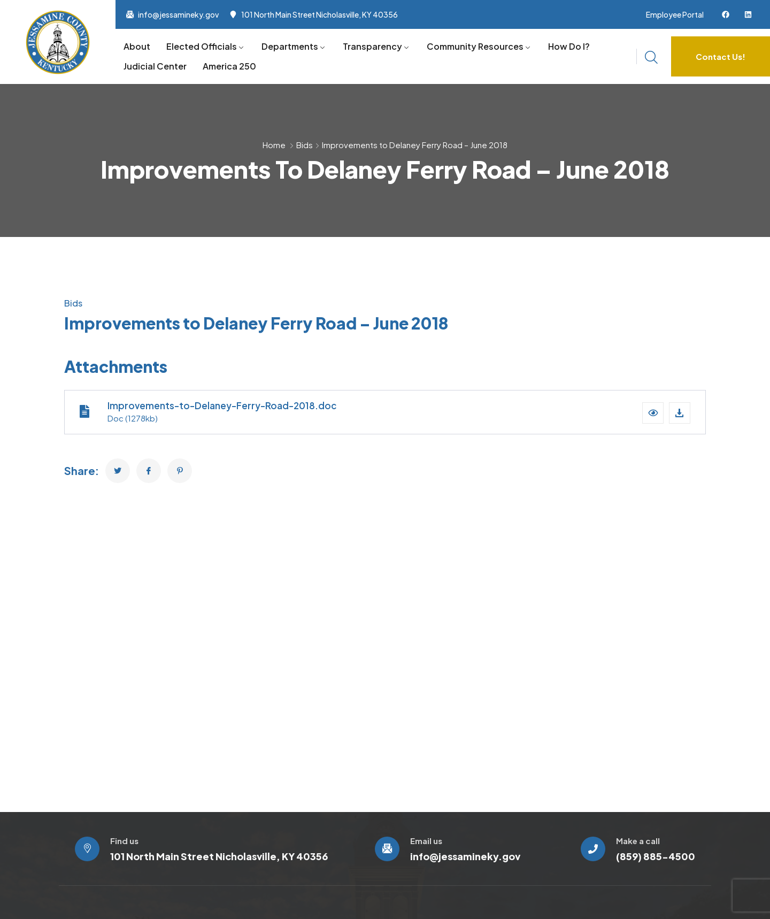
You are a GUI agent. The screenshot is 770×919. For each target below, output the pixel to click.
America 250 (229, 66)
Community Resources (475, 46)
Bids (304, 145)
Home (274, 145)
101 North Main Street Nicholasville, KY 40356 (319, 14)
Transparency (372, 46)
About (137, 46)
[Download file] (679, 413)
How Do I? (569, 46)
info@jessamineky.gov (178, 14)
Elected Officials (201, 46)
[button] (653, 413)
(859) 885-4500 (655, 856)
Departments (289, 46)
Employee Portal (675, 14)
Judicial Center (155, 66)
